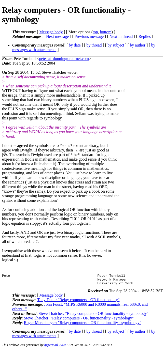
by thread (94, 45)
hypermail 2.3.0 (55, 348)
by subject (115, 45)
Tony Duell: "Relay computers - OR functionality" (78, 303)
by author (137, 45)
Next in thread (121, 36)
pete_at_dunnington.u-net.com (64, 58)
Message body (51, 32)
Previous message (89, 36)
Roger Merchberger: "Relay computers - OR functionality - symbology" (82, 326)
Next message (57, 36)
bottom (105, 32)
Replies (145, 36)
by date (75, 45)
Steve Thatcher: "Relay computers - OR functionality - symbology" (93, 316)
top (95, 32)
